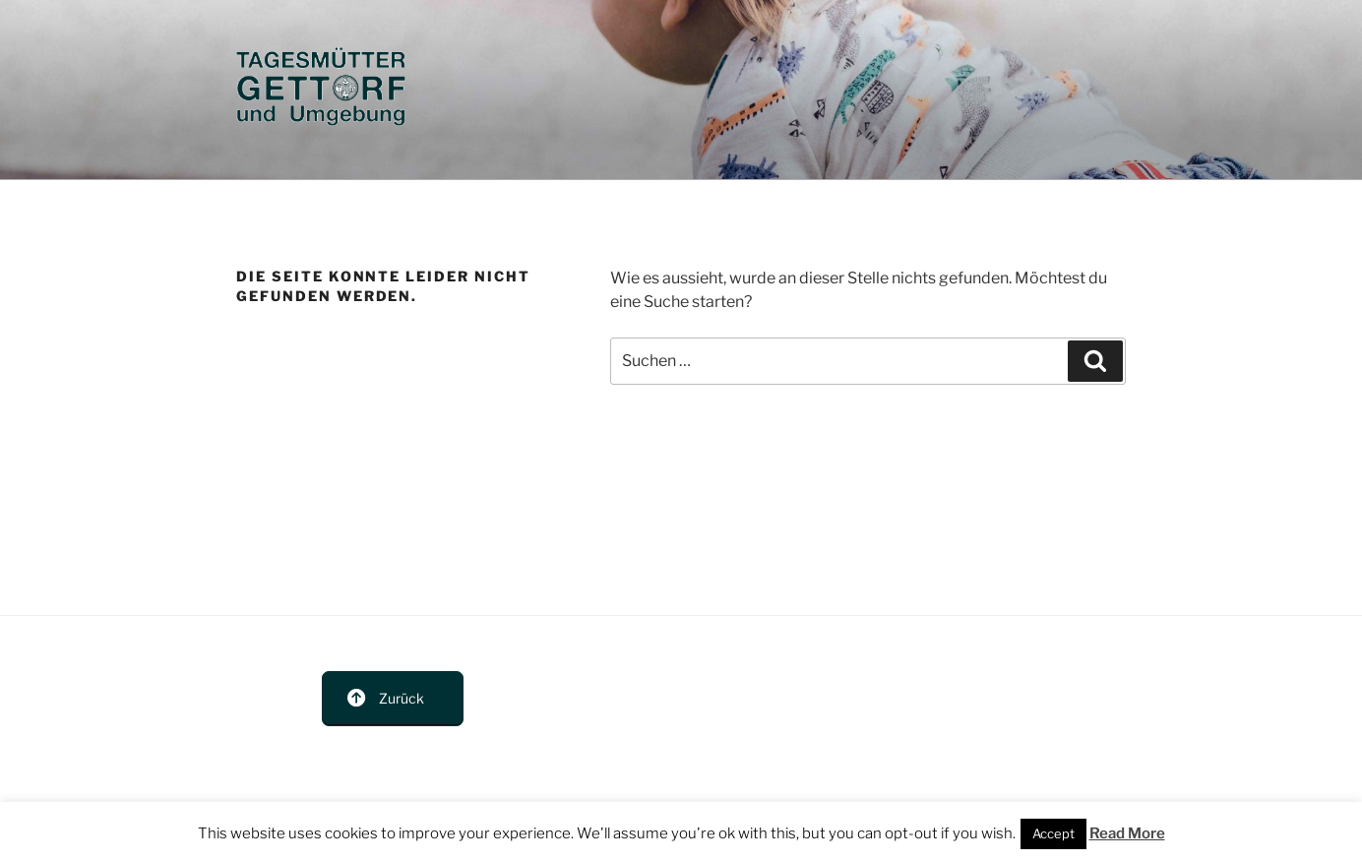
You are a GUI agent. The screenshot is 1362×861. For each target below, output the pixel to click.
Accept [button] (1053, 833)
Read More (1127, 833)
